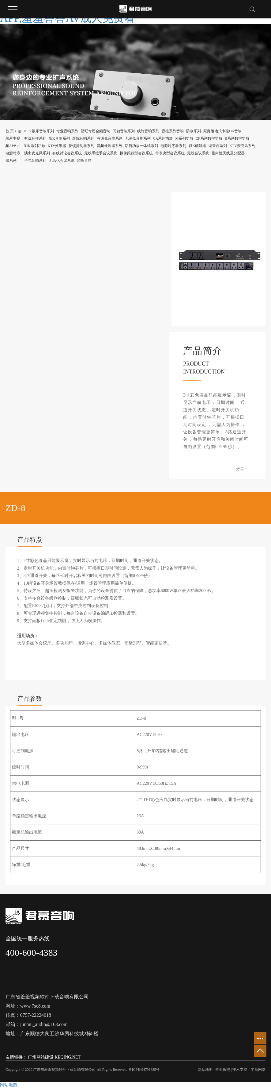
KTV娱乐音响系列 (39, 131)
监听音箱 (84, 160)
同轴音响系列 (124, 131)
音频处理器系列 (109, 146)
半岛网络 (258, 1069)
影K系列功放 (34, 146)
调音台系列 (218, 146)
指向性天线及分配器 (228, 153)
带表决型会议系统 (170, 153)
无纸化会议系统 (61, 160)
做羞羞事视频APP (13, 138)
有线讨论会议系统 (67, 153)
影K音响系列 (59, 138)
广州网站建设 (41, 1057)
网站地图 (205, 1069)
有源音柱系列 (35, 138)
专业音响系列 (67, 131)
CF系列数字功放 (209, 138)
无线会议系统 (198, 153)
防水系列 (193, 131)
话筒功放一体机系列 (141, 146)
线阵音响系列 (148, 131)
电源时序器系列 (173, 146)
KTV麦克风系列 (242, 146)
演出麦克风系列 (37, 153)
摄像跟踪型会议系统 (136, 153)
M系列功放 (184, 138)
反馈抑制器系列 (81, 146)
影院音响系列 (83, 138)
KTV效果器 (57, 146)
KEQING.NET (68, 1057)
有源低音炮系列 (109, 138)
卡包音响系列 (35, 160)
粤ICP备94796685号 (144, 1069)
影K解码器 (197, 146)
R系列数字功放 (237, 138)
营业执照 (222, 1069)
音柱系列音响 (173, 131)
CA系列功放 (163, 138)
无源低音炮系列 (138, 138)
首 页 (10, 131)
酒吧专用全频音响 (95, 131)
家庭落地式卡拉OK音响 (222, 131)
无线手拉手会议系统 (100, 153)
